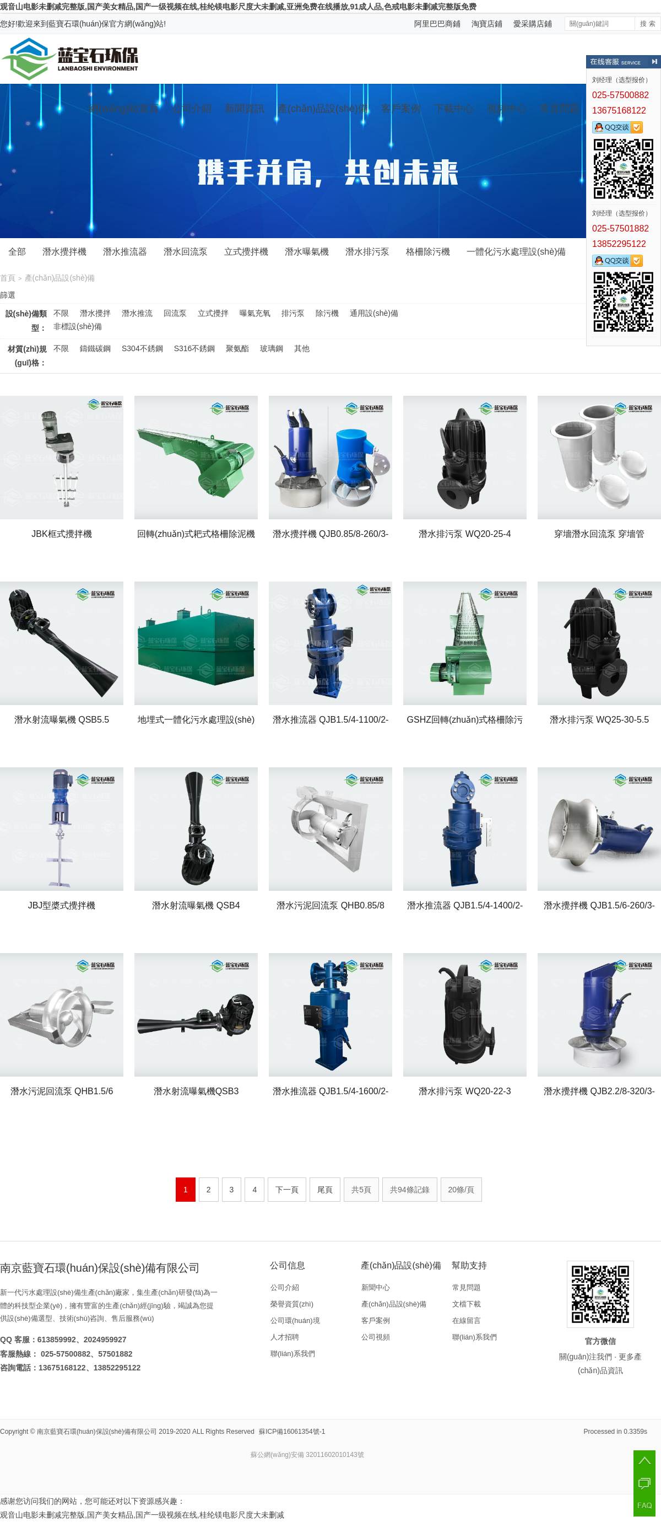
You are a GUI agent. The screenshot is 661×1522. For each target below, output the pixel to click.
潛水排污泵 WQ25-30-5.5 (599, 719)
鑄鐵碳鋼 (95, 348)
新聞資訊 (244, 108)
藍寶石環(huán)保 (78, 23)
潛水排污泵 (367, 251)
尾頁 (325, 1189)
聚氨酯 (237, 348)
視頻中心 (507, 108)
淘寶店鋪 (487, 23)
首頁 (7, 277)
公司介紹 (192, 108)
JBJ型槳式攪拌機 (62, 905)
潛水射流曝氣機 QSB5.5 (61, 719)
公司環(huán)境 (295, 1320)
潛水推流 (137, 313)
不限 (61, 313)
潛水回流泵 (186, 251)
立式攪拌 (213, 313)
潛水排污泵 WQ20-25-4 (465, 534)
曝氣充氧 (255, 313)
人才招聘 (284, 1337)
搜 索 (647, 24)
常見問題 (559, 108)
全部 (17, 251)
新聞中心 (375, 1287)
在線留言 (466, 1320)
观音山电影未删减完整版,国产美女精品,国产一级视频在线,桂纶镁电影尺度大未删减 (142, 1514)
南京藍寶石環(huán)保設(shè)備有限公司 (97, 1431)
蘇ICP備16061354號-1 (292, 1431)
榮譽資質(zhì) (291, 1304)
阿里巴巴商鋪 (437, 23)
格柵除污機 (428, 251)
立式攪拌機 (246, 251)
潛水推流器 (125, 251)
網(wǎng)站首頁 (124, 108)
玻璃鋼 (271, 348)
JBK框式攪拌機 (61, 534)
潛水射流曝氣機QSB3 (196, 1091)
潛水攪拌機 (64, 251)
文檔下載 (466, 1304)
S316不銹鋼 (194, 348)
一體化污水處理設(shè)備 (516, 251)
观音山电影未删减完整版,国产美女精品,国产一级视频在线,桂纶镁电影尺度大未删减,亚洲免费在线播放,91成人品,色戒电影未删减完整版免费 (238, 6)
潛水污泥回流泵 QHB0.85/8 (330, 905)
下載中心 (454, 108)
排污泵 (293, 313)
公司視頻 (375, 1337)
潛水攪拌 (95, 313)
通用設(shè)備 (374, 313)
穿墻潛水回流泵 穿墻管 (599, 534)
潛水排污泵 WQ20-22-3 (465, 1091)
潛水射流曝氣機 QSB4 (196, 905)
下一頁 (287, 1189)
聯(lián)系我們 (292, 1353)
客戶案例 (401, 108)
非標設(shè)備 (77, 326)
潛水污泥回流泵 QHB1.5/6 (61, 1091)
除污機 (327, 313)
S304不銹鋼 (142, 348)
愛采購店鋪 (532, 23)
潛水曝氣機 (307, 251)
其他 (302, 348)
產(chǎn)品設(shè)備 (323, 108)
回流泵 (175, 313)
